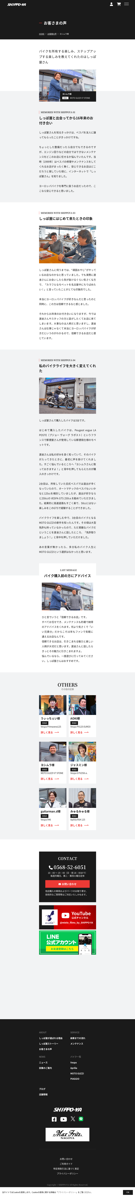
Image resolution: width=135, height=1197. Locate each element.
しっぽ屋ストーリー (48, 1043)
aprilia (73, 1067)
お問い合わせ (66, 1158)
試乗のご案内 (45, 1067)
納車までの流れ (77, 1038)
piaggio (74, 1078)
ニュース (43, 1062)
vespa (73, 1062)
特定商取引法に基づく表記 (66, 1168)
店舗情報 (43, 1094)
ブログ (42, 1088)
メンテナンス (76, 1043)
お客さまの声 (45, 1049)
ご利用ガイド (66, 1163)
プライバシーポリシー (67, 1173)
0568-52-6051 (70, 866)
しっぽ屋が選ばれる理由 (50, 1038)
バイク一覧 (75, 1056)
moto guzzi (77, 1073)
